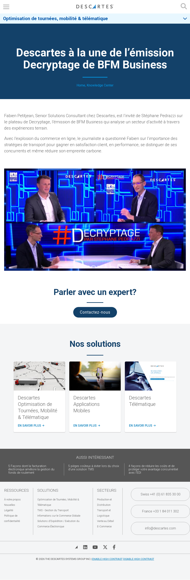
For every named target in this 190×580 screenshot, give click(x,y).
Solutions (47, 490)
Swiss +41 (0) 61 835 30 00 (160, 494)
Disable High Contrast (138, 559)
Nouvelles (9, 504)
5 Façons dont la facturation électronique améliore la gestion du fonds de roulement (31, 469)
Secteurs (106, 490)
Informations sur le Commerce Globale (58, 515)
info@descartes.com (160, 528)
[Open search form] (184, 6)
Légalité (8, 510)
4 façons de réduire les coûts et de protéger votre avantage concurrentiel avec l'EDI (153, 469)
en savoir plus (31, 425)
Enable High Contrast (107, 559)
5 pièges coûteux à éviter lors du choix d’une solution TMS (93, 467)
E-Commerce (104, 526)
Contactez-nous (95, 312)
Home (81, 85)
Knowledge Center (100, 85)
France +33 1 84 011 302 (160, 511)
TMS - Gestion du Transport (53, 510)
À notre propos (12, 499)
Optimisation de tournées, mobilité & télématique (55, 18)
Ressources (16, 490)
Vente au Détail (105, 521)
